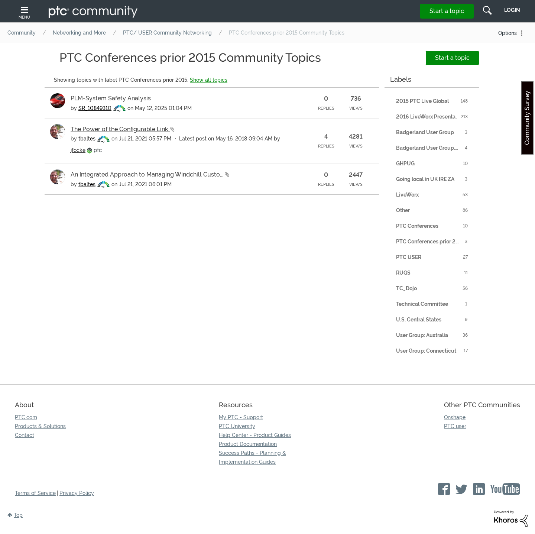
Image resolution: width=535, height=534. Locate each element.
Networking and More (79, 33)
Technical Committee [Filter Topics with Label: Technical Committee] (422, 304)
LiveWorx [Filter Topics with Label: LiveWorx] (407, 195)
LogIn (512, 10)
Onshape (455, 417)
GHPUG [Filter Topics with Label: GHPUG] (405, 163)
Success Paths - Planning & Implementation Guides (252, 457)
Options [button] (507, 33)
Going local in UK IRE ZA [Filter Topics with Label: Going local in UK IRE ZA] (425, 179)
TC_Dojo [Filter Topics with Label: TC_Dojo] (406, 288)
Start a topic (446, 10)
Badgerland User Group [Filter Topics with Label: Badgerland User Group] (425, 132)
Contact (24, 435)
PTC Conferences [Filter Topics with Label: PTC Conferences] (417, 226)
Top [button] (18, 515)
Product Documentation (248, 444)
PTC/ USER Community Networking (167, 33)
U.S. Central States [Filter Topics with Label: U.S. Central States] (418, 320)
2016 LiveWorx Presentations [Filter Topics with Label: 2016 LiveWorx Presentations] (431, 117)
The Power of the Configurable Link (120, 129)
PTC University (237, 426)
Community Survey (527, 118)
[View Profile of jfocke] (78, 150)
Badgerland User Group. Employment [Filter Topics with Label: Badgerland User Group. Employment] (434, 148)
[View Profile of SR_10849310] (94, 108)
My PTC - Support (241, 417)
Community (21, 33)
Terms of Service (35, 493)
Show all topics (208, 80)
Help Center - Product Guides (255, 435)
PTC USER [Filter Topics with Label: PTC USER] (408, 257)
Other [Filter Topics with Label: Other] (403, 210)
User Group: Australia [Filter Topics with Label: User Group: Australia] (422, 335)
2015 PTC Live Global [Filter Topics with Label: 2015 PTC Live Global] (422, 101)
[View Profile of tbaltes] (86, 139)
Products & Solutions (40, 426)
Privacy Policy (76, 493)
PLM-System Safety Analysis (111, 98)
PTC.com (26, 417)
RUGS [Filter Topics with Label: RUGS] (403, 273)
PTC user (455, 426)
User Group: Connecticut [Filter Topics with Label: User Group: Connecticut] (426, 351)
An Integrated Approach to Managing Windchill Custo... (148, 174)
